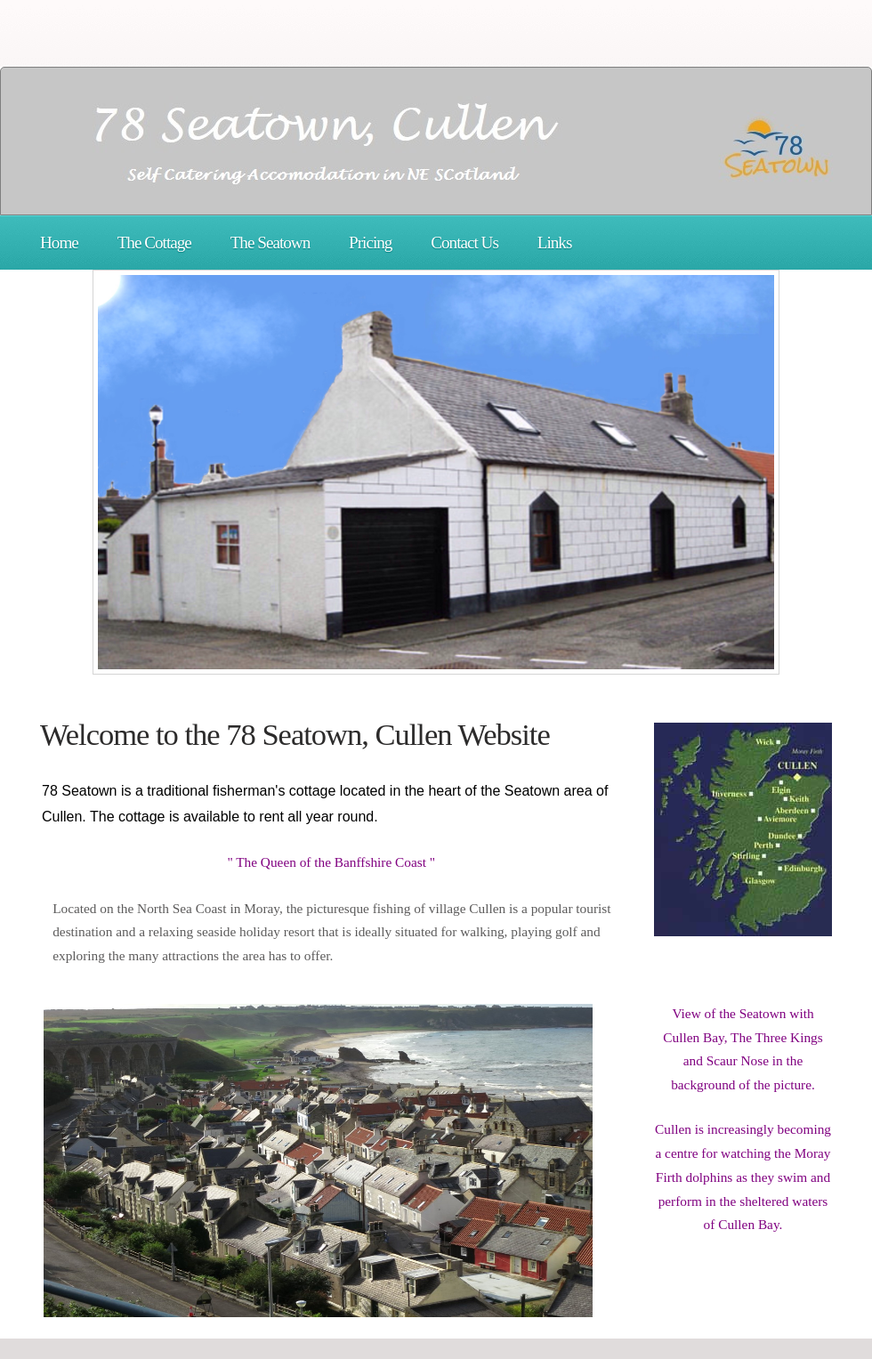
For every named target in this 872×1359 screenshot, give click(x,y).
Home (59, 242)
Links (554, 242)
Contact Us (464, 242)
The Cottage (154, 242)
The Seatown (270, 242)
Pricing (370, 242)
